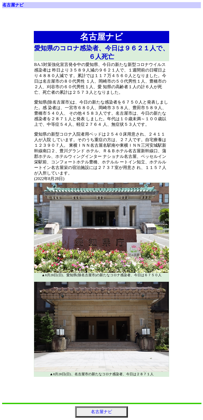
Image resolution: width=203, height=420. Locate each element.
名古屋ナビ (13, 5)
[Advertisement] (101, 22)
